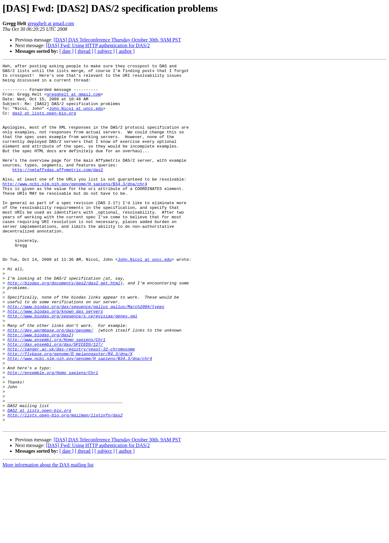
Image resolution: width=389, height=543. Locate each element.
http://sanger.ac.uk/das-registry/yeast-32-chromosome (71, 406)
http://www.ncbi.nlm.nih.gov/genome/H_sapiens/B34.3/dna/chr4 (75, 208)
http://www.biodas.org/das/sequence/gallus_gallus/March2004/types (86, 355)
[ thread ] (84, 51)
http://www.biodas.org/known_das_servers (55, 361)
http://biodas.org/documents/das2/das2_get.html (64, 327)
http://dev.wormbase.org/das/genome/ (50, 384)
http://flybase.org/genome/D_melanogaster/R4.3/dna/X (70, 412)
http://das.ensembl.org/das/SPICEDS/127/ (55, 401)
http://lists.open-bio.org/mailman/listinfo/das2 (65, 486)
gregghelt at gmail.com (51, 23)
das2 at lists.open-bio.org (44, 123)
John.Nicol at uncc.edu (76, 117)
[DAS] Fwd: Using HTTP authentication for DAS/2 (98, 45)
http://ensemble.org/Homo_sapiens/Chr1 (53, 435)
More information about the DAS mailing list (48, 537)
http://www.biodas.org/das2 (39, 389)
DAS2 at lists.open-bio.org (39, 480)
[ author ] (125, 51)
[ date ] (66, 51)
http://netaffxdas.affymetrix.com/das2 (57, 191)
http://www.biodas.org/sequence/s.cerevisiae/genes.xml (72, 367)
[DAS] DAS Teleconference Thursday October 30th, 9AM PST (117, 39)
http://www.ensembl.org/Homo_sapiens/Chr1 (57, 395)
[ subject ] (105, 51)
